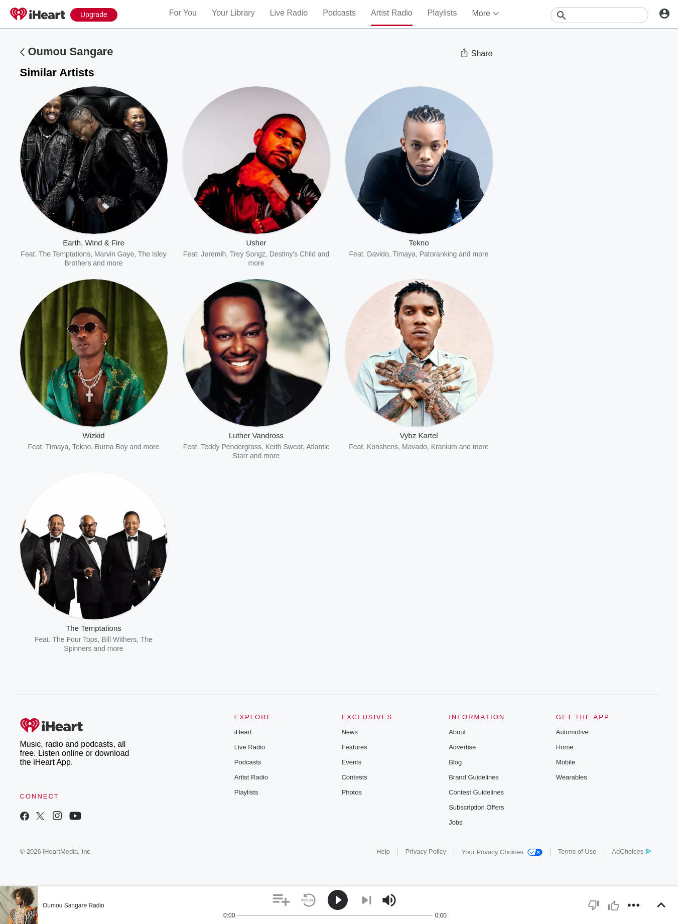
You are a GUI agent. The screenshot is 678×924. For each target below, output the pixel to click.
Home (565, 747)
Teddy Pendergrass (231, 447)
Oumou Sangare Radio (73, 905)
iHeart (243, 732)
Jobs (455, 822)
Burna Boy (111, 447)
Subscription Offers (476, 807)
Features (354, 747)
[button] (281, 900)
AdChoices (631, 851)
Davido (378, 254)
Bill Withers (119, 639)
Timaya (403, 254)
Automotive (572, 732)
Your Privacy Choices (502, 852)
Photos (351, 792)
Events (351, 762)
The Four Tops (75, 639)
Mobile (565, 762)
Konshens (382, 447)
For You (183, 13)
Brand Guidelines (474, 777)
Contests (354, 777)
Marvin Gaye (114, 254)
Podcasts (339, 13)
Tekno (81, 447)
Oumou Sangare (70, 51)
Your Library (233, 13)
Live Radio (289, 13)
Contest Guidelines (476, 792)
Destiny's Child (292, 254)
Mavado (414, 447)
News (349, 732)
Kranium (444, 447)
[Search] (599, 15)
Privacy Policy (425, 851)
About (457, 732)
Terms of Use (577, 851)
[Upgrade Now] (93, 15)
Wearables (571, 777)
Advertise (462, 747)
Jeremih (213, 254)
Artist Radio (392, 13)
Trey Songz (247, 254)
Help (383, 851)
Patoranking (438, 254)
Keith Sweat (284, 447)
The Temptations (64, 254)
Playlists (442, 13)
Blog (455, 762)
